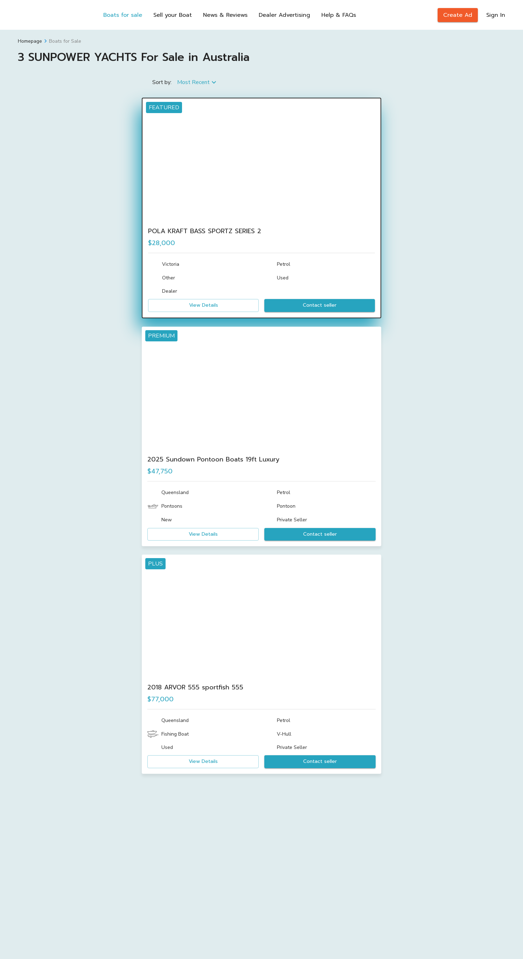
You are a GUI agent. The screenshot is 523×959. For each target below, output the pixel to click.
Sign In (495, 15)
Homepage (30, 41)
